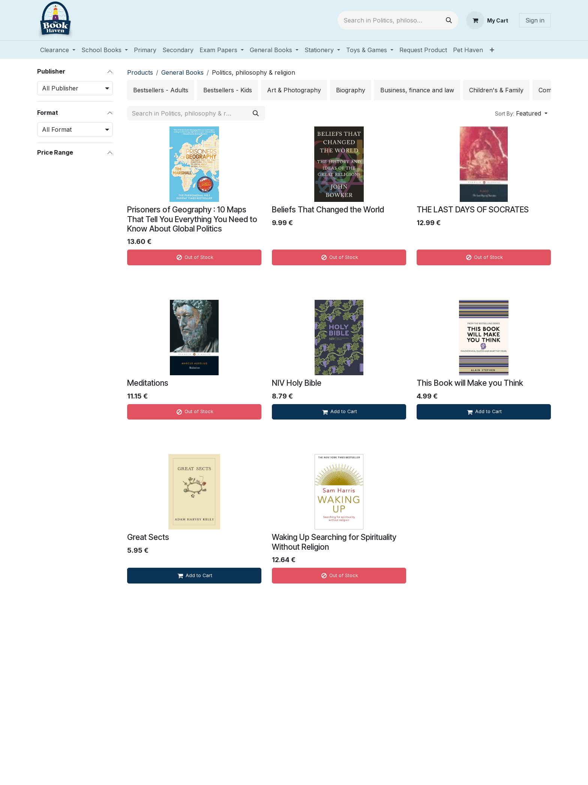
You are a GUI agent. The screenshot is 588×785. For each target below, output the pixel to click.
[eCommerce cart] (487, 20)
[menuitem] (57, 49)
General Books (182, 72)
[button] (521, 113)
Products (140, 72)
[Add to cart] (339, 412)
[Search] (449, 20)
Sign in (534, 20)
